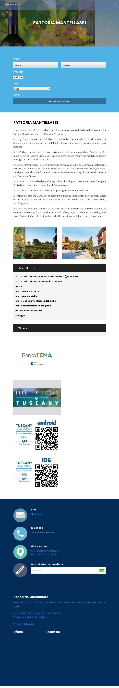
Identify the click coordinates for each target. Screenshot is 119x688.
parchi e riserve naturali (29, 312)
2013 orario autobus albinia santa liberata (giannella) (46, 276)
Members (28, 618)
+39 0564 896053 (13, 4)
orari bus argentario (27, 291)
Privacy (17, 625)
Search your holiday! (59, 101)
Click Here (36, 516)
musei (19, 286)
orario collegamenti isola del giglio (36, 302)
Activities (41, 618)
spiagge (20, 317)
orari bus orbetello (26, 297)
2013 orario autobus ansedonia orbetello (39, 281)
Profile (17, 618)
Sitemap (29, 625)
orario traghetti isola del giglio (33, 307)
